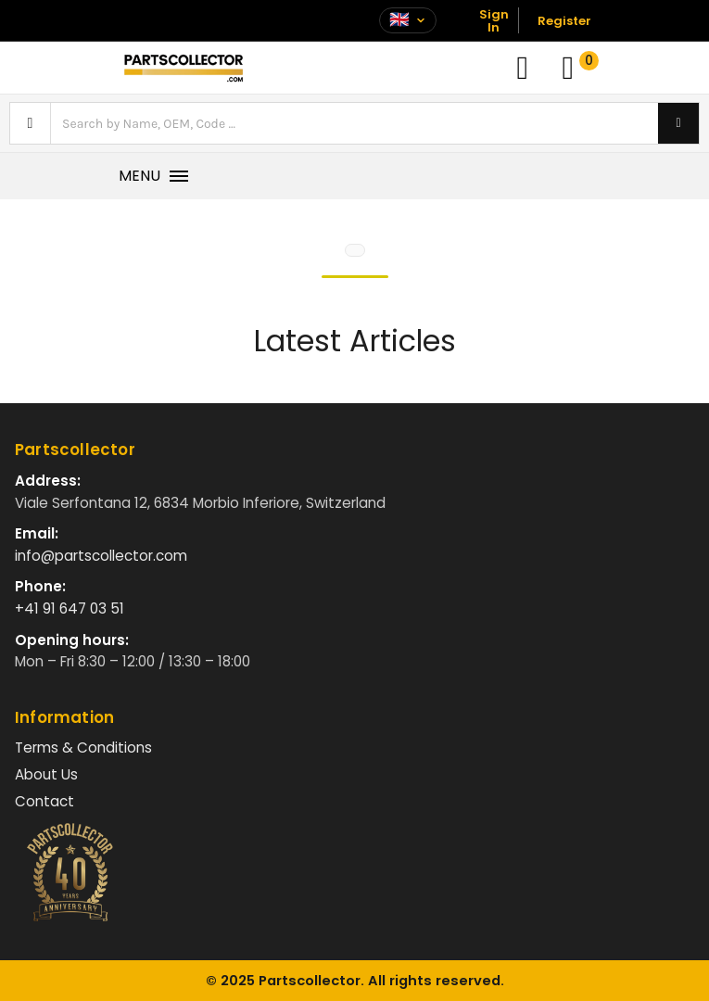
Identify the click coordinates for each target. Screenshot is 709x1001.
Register (564, 21)
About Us (46, 774)
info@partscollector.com (101, 555)
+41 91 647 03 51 (69, 608)
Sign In (494, 21)
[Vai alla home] (183, 67)
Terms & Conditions (83, 747)
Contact (44, 801)
